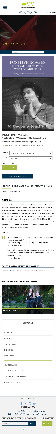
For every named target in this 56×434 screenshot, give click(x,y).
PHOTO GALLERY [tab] (11, 191)
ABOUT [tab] (6, 186)
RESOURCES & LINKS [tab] (41, 186)
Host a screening (17, 176)
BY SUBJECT (9, 338)
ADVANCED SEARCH (12, 382)
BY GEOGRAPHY (10, 344)
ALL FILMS (8, 333)
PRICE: (8, 163)
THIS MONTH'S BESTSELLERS (16, 377)
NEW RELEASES (10, 365)
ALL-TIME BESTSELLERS (13, 371)
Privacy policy (28, 430)
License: (5, 152)
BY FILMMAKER (10, 356)
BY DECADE (8, 350)
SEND (32, 423)
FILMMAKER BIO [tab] (20, 186)
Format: (4, 158)
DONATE (47, 423)
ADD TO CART (9, 167)
